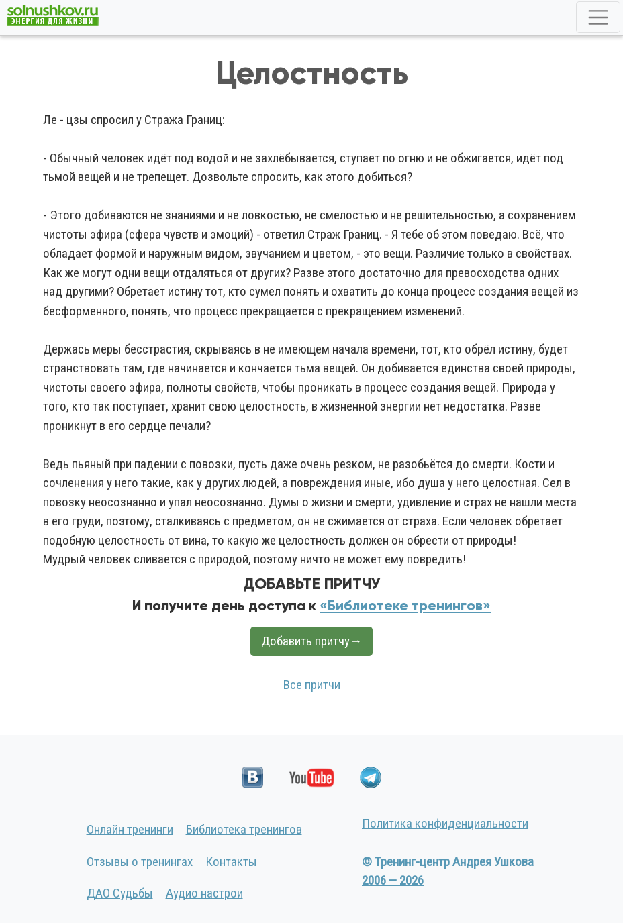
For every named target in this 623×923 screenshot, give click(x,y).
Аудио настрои (204, 893)
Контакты (231, 861)
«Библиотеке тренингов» (405, 605)
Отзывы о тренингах (140, 861)
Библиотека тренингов (244, 829)
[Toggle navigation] (598, 17)
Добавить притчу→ (312, 641)
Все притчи (311, 684)
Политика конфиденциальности (445, 823)
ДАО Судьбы (120, 893)
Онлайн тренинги (130, 829)
